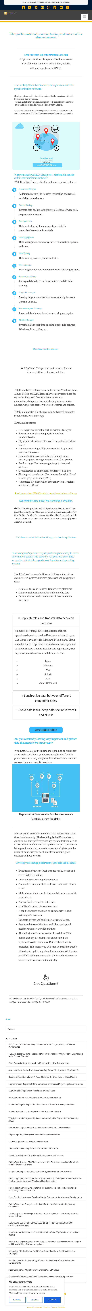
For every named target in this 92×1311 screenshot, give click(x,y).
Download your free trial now (46, 349)
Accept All (52, 1300)
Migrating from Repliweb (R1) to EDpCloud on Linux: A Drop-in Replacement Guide (45, 1084)
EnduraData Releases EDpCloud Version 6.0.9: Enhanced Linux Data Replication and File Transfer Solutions (44, 1163)
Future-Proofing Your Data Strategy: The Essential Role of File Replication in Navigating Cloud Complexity (42, 1189)
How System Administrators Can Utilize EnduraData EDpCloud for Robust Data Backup (44, 1233)
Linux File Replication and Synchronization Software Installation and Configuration (45, 1197)
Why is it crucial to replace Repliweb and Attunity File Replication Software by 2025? (43, 1119)
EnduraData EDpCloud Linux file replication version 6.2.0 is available (39, 1127)
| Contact (46, 1307)
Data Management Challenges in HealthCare (28, 1141)
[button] (84, 17)
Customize (17, 1300)
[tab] (46, 620)
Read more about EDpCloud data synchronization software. (46, 493)
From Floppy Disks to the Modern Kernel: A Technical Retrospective (38, 1063)
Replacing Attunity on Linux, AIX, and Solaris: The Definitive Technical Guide (42, 1077)
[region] (34, 1291)
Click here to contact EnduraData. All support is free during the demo (46, 537)
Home (29, 1307)
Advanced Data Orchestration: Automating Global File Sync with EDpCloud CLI (44, 1070)
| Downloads (37, 1307)
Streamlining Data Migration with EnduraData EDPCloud (33, 1270)
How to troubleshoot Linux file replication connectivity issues (36, 1155)
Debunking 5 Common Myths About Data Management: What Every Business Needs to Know (43, 1214)
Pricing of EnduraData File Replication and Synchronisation (34, 1097)
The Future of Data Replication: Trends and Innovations (33, 1148)
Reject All (35, 1300)
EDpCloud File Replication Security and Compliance (31, 1090)
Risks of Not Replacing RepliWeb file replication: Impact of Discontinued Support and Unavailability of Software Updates (44, 1242)
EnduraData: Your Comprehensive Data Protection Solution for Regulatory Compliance (41, 1205)
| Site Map (60, 1307)
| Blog (53, 1307)
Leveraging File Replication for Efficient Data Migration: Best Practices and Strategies (41, 1252)
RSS (8, 1019)
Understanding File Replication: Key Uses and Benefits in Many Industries (41, 1104)
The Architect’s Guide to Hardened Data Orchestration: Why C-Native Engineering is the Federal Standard (45, 1055)
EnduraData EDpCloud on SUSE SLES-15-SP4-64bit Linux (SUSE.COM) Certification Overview (40, 1224)
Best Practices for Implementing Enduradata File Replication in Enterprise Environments (41, 1261)
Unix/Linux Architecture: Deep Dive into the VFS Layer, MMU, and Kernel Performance (41, 1045)
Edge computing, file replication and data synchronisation (34, 1134)
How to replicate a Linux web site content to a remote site (34, 1111)
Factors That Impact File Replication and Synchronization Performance (40, 1171)
